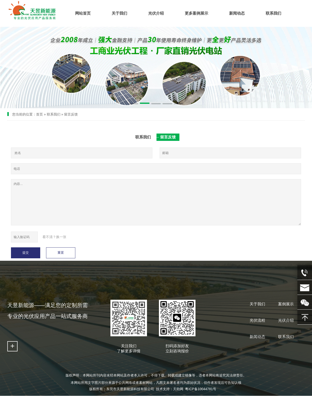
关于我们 (257, 304)
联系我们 (53, 114)
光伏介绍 (286, 320)
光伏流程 (257, 320)
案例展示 (286, 304)
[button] (133, 104)
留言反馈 (71, 114)
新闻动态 (257, 337)
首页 (39, 114)
